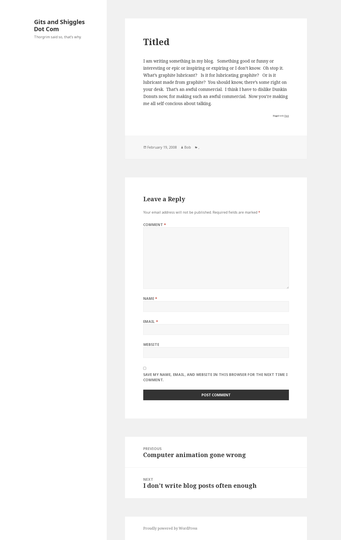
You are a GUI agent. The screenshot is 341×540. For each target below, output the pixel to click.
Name (150, 298)
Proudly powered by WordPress (170, 528)
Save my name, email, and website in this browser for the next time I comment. (215, 377)
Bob (187, 147)
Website (151, 344)
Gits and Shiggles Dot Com (59, 25)
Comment (154, 224)
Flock (286, 116)
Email (150, 321)
